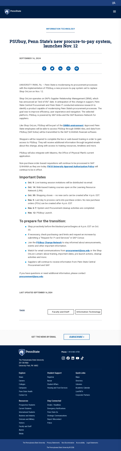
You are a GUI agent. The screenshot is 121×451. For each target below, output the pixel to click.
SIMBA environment (73, 125)
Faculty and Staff (60, 312)
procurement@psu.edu (78, 250)
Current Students (25, 408)
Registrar (50, 377)
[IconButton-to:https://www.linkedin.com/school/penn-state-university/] (73, 358)
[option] (70, 352)
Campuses (23, 388)
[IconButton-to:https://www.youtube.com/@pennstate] (77, 358)
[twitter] (52, 68)
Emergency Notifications (56, 408)
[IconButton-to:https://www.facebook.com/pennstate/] (68, 358)
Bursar (49, 381)
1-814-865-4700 (73, 352)
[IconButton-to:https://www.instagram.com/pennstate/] (63, 358)
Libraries (79, 384)
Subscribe (75, 336)
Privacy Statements (53, 443)
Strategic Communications (57, 416)
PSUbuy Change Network (49, 242)
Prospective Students (27, 405)
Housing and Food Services (57, 388)
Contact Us (23, 395)
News (21, 377)
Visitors (21, 423)
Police (49, 423)
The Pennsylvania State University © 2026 (60, 447)
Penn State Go (52, 412)
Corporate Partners (83, 395)
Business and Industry (27, 416)
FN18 (50, 166)
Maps (78, 377)
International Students (27, 412)
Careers (22, 381)
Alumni (21, 430)
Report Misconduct (54, 419)
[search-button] (113, 2)
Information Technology (60, 29)
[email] (68, 68)
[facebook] (44, 68)
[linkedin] (60, 68)
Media (21, 433)
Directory (79, 381)
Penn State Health (25, 391)
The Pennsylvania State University (34, 443)
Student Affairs (52, 384)
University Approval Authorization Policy (73, 166)
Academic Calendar (83, 388)
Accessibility (80, 443)
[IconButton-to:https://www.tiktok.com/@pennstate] (82, 358)
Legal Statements (92, 443)
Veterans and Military (26, 419)
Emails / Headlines (54, 405)
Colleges (22, 384)
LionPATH (79, 391)
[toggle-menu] (114, 11)
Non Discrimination (68, 443)
